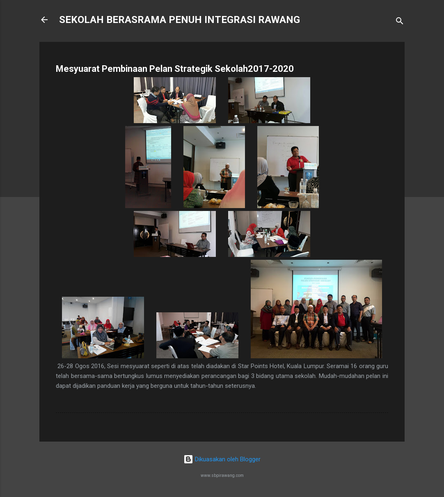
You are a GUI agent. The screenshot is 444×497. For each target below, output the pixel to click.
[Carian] (400, 22)
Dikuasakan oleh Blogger (222, 459)
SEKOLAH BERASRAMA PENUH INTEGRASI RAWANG (179, 19)
